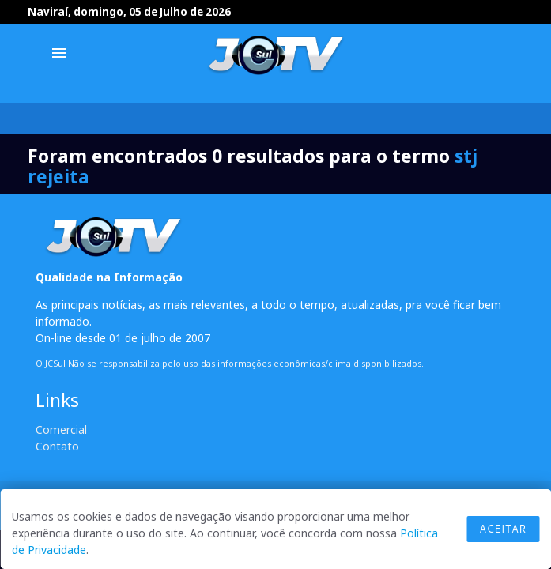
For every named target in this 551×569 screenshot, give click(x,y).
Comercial (61, 429)
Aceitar (502, 529)
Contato (57, 446)
